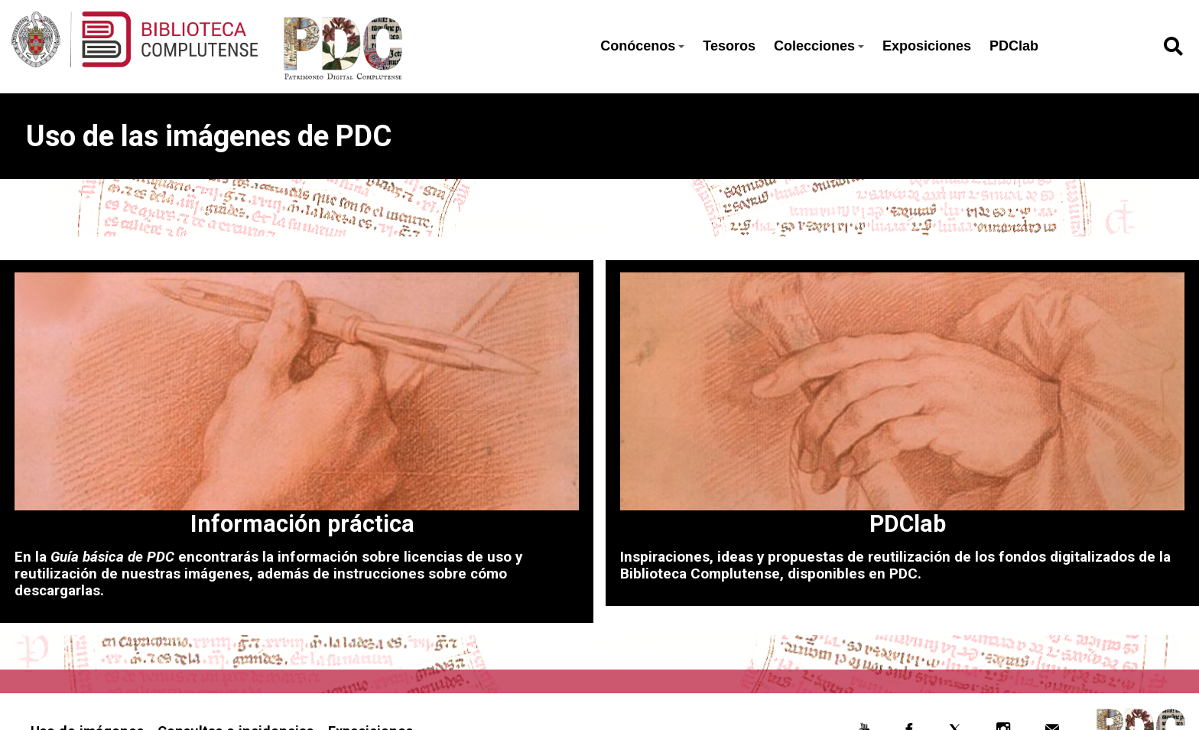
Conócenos (642, 46)
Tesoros (729, 46)
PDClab (1013, 46)
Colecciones (819, 46)
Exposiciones (926, 46)
